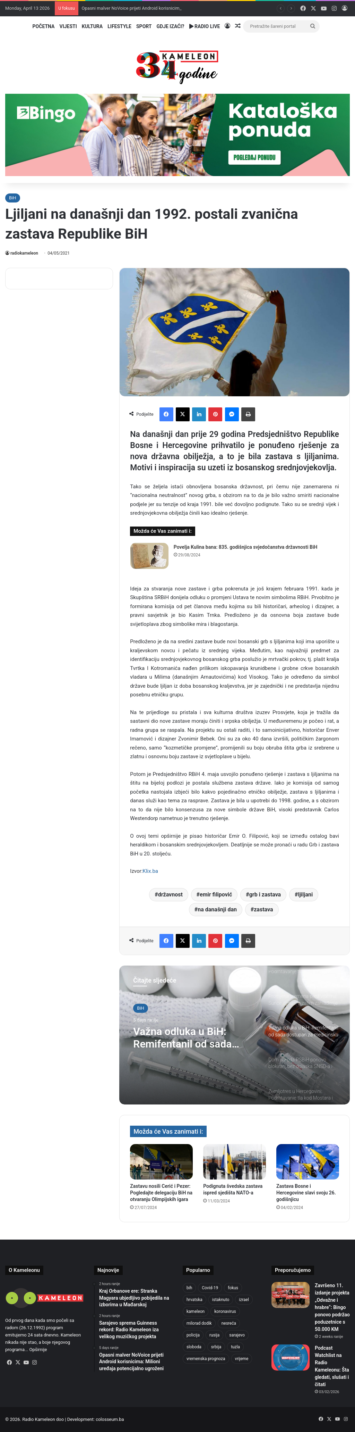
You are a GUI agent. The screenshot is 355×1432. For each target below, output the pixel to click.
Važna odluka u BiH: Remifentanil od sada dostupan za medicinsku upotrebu (189, 1037)
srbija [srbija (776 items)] (216, 1346)
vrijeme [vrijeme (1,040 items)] (242, 1358)
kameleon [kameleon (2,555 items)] (196, 1311)
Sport (144, 26)
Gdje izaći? (170, 26)
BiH (12, 197)
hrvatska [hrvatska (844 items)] (194, 1299)
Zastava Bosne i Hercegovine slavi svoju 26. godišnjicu (306, 1192)
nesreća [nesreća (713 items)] (229, 1323)
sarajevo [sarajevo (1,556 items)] (237, 1335)
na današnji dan (217, 909)
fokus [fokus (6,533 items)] (233, 1287)
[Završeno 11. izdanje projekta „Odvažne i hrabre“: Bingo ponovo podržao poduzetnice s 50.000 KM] (290, 1295)
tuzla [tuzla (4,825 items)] (235, 1346)
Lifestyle (119, 26)
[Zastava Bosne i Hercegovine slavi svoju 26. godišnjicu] (307, 1161)
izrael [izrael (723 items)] (244, 1299)
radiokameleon (24, 253)
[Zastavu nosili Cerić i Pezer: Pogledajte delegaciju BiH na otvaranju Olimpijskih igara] (161, 1161)
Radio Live (204, 26)
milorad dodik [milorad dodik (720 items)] (199, 1323)
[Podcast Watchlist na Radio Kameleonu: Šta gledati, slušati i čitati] (290, 1357)
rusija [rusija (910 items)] (214, 1335)
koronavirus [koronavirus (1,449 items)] (225, 1311)
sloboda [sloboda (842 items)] (194, 1346)
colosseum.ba (110, 1419)
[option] (234, 1035)
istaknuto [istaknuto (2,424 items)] (221, 1299)
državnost (170, 894)
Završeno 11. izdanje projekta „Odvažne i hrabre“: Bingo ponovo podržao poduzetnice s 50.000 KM (332, 1307)
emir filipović (216, 894)
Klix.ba (150, 871)
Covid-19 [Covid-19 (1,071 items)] (210, 1287)
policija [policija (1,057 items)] (193, 1335)
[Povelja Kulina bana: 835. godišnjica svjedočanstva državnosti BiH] (149, 556)
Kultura (92, 26)
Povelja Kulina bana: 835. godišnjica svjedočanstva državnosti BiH (246, 547)
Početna (44, 26)
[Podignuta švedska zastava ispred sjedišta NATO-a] (234, 1161)
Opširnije (38, 1349)
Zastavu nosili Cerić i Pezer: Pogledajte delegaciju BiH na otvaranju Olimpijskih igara (161, 1192)
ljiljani (305, 894)
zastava (263, 909)
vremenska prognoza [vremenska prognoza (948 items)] (206, 1358)
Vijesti (68, 26)
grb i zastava (265, 894)
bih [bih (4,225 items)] (189, 1287)
